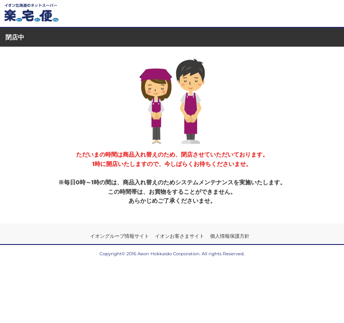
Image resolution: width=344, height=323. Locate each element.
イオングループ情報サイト (119, 236)
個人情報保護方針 (229, 236)
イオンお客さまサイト (179, 236)
